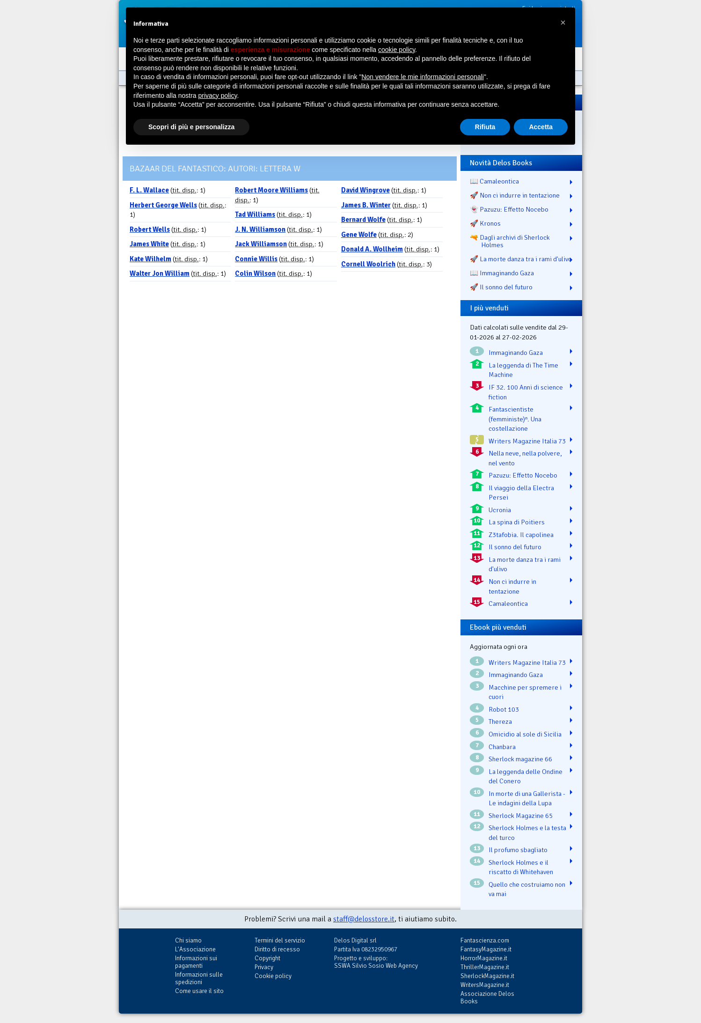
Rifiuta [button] (485, 127)
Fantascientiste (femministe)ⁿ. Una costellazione (515, 419)
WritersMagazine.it (484, 985)
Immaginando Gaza (516, 352)
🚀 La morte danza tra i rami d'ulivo (521, 259)
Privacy (264, 967)
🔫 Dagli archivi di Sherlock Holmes (510, 241)
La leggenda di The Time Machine (523, 370)
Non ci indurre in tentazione (512, 586)
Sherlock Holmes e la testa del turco (527, 833)
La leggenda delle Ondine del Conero (525, 776)
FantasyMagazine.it (485, 949)
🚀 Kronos (485, 223)
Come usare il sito (199, 991)
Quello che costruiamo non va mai (527, 889)
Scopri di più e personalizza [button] (191, 127)
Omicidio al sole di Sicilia (525, 734)
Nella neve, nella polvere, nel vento (525, 458)
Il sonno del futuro (515, 547)
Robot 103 (504, 709)
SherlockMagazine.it (487, 976)
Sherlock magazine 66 (520, 759)
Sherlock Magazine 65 (521, 815)
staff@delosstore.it (363, 919)
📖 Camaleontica (494, 181)
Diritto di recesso (277, 949)
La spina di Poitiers (517, 522)
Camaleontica (508, 603)
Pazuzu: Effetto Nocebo (523, 475)
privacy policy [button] (217, 95)
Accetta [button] (541, 127)
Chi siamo (188, 940)
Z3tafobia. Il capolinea (521, 534)
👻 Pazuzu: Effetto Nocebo (509, 209)
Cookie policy (273, 976)
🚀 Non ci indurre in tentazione (515, 195)
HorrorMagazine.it (483, 958)
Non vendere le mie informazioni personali (422, 77)
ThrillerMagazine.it (484, 967)
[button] (562, 22)
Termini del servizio (280, 940)
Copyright (267, 958)
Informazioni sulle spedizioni (199, 978)
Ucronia (500, 510)
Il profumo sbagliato (518, 850)
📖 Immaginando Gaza (502, 273)
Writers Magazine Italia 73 (527, 441)
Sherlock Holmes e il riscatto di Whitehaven (521, 867)
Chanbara (502, 747)
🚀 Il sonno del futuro (501, 287)
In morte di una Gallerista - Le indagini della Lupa (527, 798)
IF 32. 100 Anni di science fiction (526, 392)
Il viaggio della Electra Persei (521, 493)
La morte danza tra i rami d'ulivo (525, 564)
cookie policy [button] (396, 49)
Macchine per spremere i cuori (525, 692)
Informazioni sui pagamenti (196, 962)
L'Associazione (195, 949)
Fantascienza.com (484, 940)
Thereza (500, 721)
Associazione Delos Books (487, 997)
